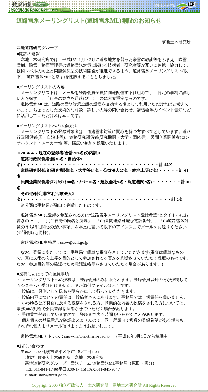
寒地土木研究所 (175, 5)
